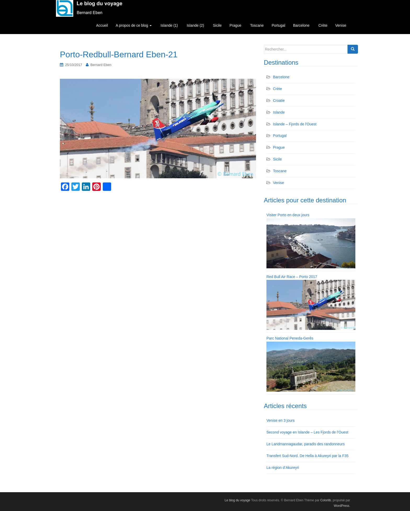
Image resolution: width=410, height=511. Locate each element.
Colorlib (325, 500)
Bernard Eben (100, 65)
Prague (235, 25)
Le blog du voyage (237, 500)
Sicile (216, 25)
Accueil (102, 25)
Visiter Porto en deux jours (287, 215)
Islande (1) (169, 25)
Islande (279, 112)
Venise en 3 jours (280, 420)
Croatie (279, 100)
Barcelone (301, 25)
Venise (340, 25)
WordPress (341, 506)
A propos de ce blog (134, 25)
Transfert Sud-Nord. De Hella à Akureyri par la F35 (307, 456)
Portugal (278, 25)
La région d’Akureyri (282, 467)
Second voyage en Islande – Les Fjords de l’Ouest (307, 432)
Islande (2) (195, 25)
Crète (322, 25)
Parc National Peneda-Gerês (289, 338)
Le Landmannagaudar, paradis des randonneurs (305, 444)
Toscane (256, 25)
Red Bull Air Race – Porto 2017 (291, 277)
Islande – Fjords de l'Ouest (294, 124)
